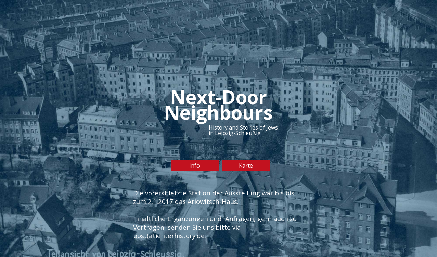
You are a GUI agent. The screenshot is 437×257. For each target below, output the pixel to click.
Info (194, 165)
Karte (246, 165)
